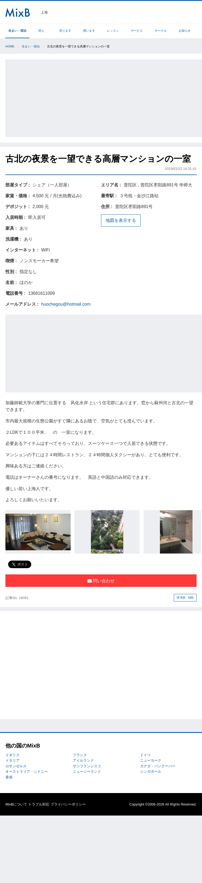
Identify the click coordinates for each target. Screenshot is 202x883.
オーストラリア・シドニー (26, 771)
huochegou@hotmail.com (66, 304)
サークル (161, 30)
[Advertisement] (104, 97)
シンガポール (150, 771)
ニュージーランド (87, 771)
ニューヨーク (150, 760)
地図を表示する (121, 220)
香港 (8, 777)
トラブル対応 (38, 804)
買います (89, 30)
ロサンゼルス (16, 766)
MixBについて (16, 804)
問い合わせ (101, 580)
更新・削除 (185, 597)
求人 (41, 30)
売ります (65, 30)
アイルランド (83, 760)
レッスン (113, 30)
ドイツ (145, 755)
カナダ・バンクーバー (157, 766)
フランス (80, 755)
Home (9, 46)
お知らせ (185, 30)
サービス (137, 30)
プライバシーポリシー (68, 804)
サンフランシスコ (87, 766)
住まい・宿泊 (17, 30)
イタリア (12, 760)
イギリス (12, 755)
